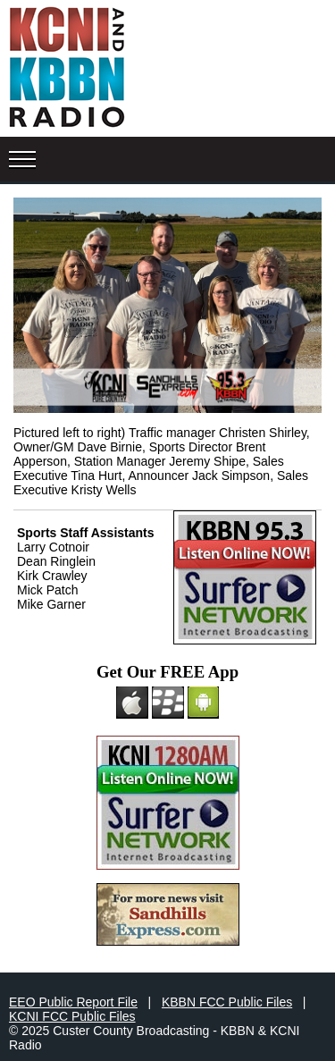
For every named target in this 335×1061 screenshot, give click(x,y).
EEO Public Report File (73, 1002)
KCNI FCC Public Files (72, 1016)
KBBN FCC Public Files (227, 1002)
